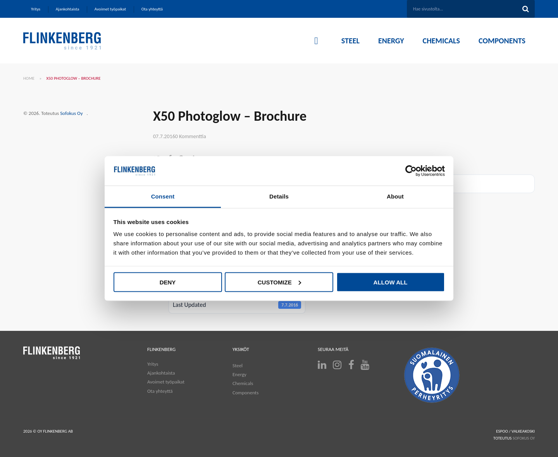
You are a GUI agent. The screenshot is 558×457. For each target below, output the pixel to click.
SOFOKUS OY (524, 438)
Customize (279, 282)
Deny (168, 282)
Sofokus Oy (71, 113)
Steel (237, 365)
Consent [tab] (163, 196)
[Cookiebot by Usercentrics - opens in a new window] (411, 171)
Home (28, 78)
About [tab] (395, 196)
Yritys (152, 364)
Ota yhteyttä (159, 391)
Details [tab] (279, 196)
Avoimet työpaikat (165, 382)
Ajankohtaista (161, 373)
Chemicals (242, 383)
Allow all (391, 282)
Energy (239, 374)
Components (245, 392)
